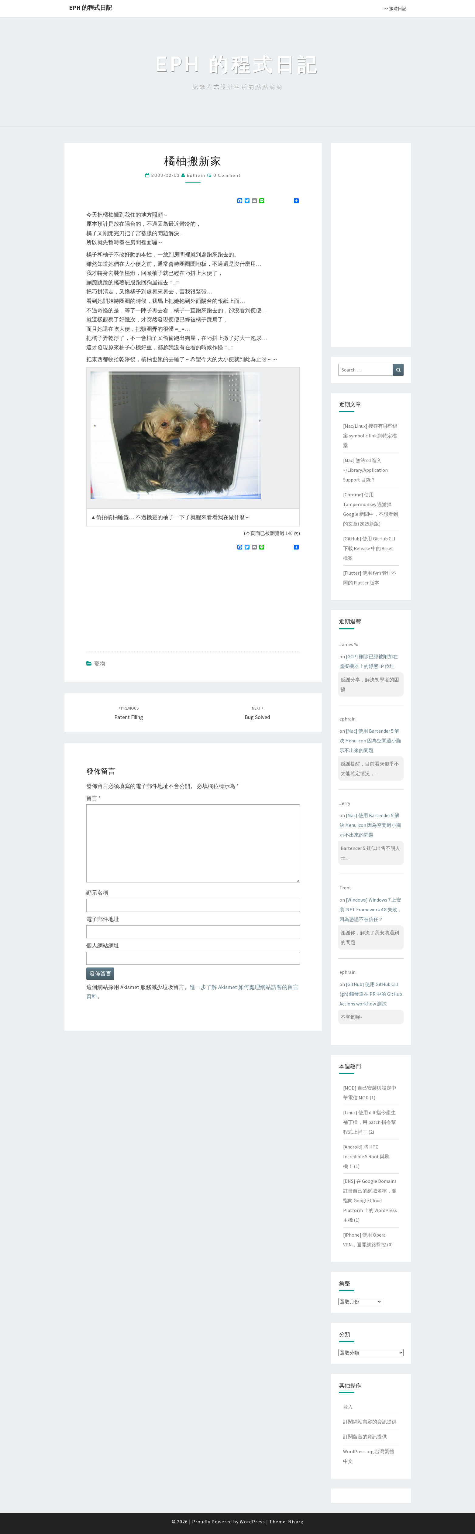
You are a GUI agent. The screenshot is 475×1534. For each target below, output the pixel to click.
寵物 (99, 663)
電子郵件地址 (102, 919)
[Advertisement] (137, 599)
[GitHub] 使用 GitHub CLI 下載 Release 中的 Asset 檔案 (369, 548)
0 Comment (227, 175)
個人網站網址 (102, 945)
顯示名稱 (97, 892)
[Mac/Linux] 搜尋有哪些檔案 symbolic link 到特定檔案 (370, 435)
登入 (348, 1407)
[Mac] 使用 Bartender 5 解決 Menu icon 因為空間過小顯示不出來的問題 (370, 740)
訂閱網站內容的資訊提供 (370, 1422)
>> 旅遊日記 (395, 8)
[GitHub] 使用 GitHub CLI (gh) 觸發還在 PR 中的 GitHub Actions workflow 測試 (370, 994)
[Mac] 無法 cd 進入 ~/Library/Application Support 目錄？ (365, 470)
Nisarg (296, 1522)
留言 (93, 798)
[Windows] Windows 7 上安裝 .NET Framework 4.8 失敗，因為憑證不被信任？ (370, 909)
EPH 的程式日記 (90, 7)
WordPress (252, 1522)
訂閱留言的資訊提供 (365, 1436)
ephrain (196, 175)
